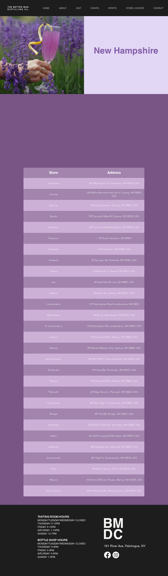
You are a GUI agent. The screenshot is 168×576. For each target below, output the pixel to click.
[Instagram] (115, 555)
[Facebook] (107, 555)
